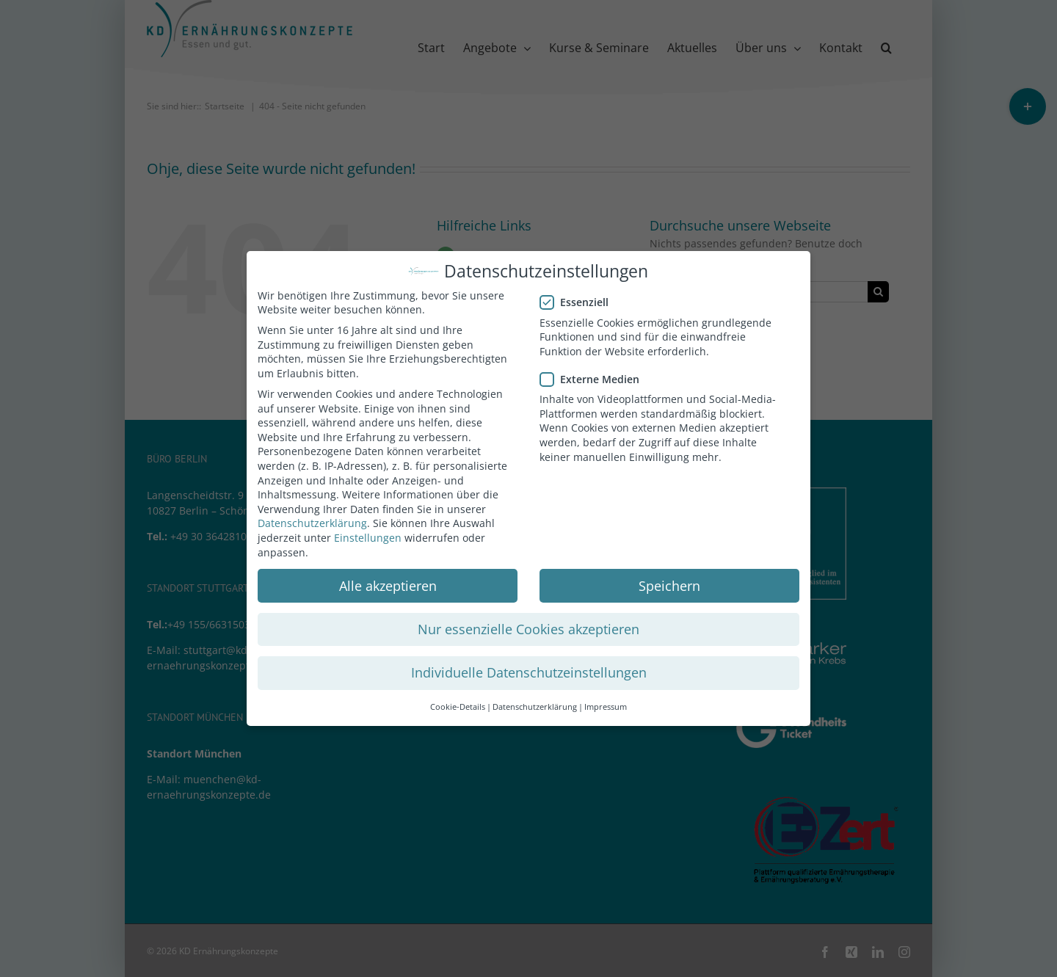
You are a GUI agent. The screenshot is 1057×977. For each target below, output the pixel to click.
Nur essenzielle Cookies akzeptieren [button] (528, 625)
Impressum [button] (605, 703)
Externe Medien (596, 375)
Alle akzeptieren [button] (388, 581)
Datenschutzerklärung (312, 519)
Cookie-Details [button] (457, 703)
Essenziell (580, 298)
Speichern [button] (669, 581)
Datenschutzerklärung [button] (535, 703)
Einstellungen (368, 534)
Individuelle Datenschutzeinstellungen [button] (529, 669)
